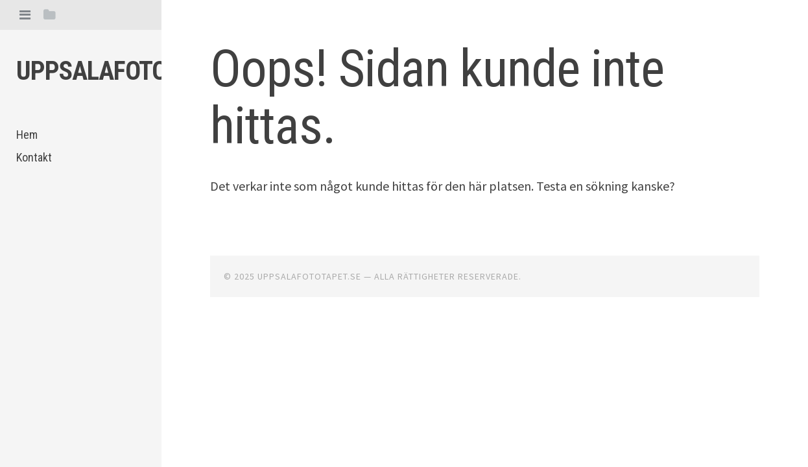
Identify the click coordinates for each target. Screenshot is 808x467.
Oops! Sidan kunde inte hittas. (437, 97)
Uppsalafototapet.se (138, 71)
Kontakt (34, 157)
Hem (27, 134)
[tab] (24, 14)
